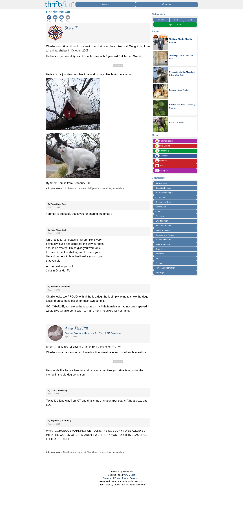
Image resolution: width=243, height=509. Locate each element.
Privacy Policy (121, 478)
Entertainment (161, 221)
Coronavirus (160, 207)
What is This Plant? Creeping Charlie (181, 106)
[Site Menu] (105, 4)
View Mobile (129, 475)
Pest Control (162, 146)
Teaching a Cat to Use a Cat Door (181, 57)
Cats (190, 20)
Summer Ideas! (164, 141)
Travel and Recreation (165, 268)
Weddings (159, 272)
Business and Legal (164, 192)
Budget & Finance (163, 188)
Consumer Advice (163, 202)
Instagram (161, 170)
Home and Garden (163, 239)
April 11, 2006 (175, 24)
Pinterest (161, 160)
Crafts (158, 211)
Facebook (161, 156)
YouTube (161, 165)
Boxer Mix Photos (176, 123)
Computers (160, 197)
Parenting (159, 254)
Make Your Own (162, 244)
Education (159, 216)
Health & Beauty (162, 230)
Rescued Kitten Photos (179, 90)
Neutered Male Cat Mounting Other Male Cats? (181, 73)
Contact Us (135, 478)
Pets (176, 20)
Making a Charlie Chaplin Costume (180, 40)
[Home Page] (59, 1)
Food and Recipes (163, 225)
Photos (161, 20)
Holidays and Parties (164, 235)
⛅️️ (142, 481)
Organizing (160, 249)
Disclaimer (108, 478)
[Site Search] (167, 4)
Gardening (162, 151)
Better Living (161, 183)
